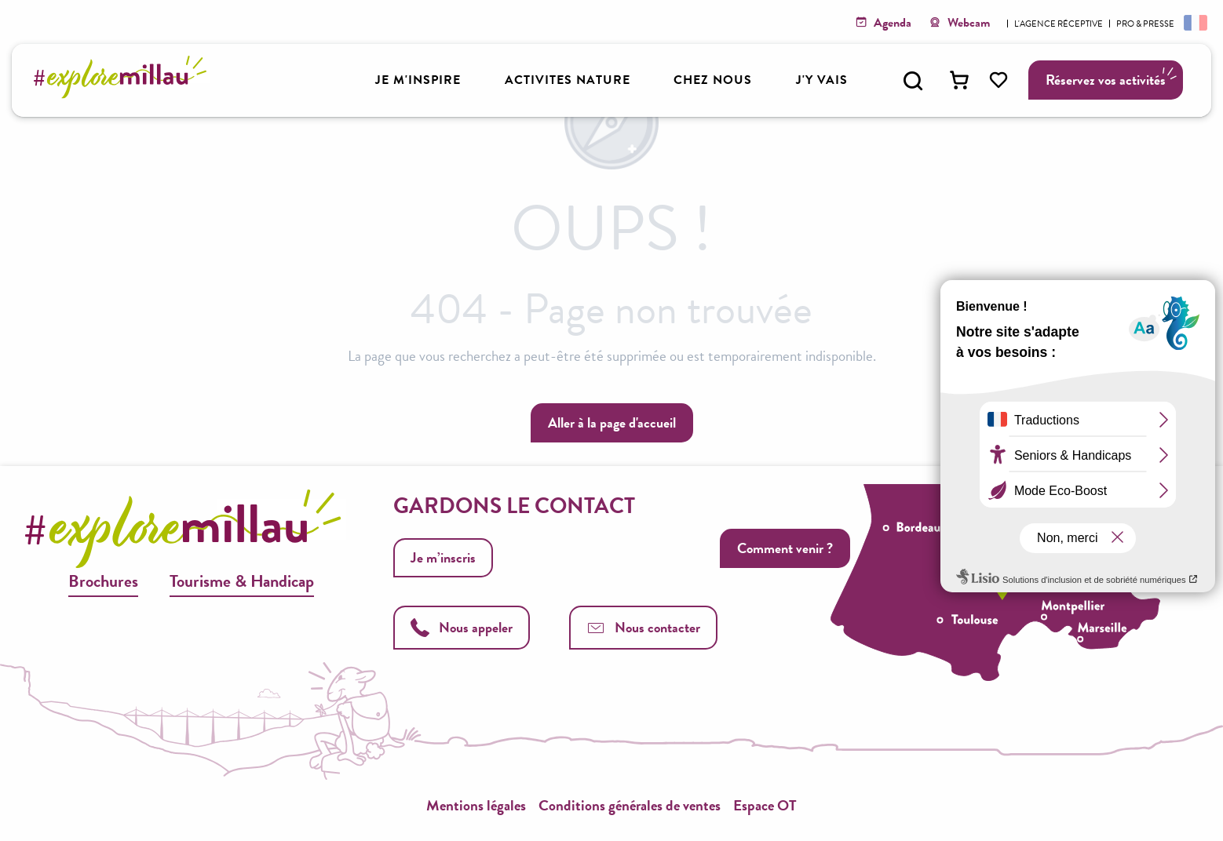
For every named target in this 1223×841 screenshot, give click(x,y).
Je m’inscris (443, 557)
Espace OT (765, 805)
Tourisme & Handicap (242, 581)
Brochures (103, 581)
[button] (913, 81)
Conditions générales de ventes (629, 805)
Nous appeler (462, 627)
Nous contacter (643, 627)
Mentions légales (476, 805)
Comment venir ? (785, 548)
